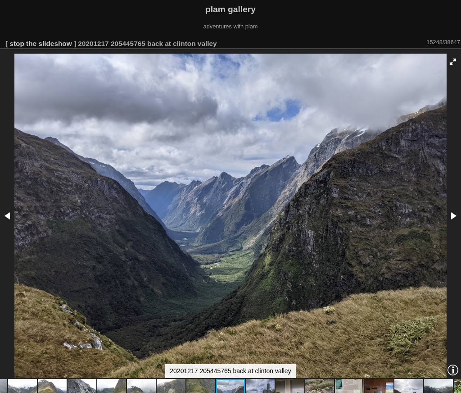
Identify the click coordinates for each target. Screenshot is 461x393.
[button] (453, 62)
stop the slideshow (40, 43)
